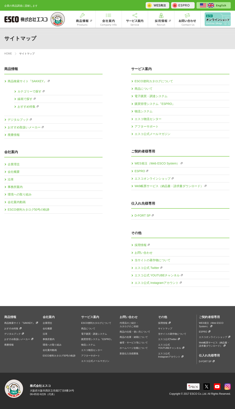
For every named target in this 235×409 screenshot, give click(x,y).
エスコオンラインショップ (216, 19)
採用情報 (161, 19)
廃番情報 (14, 134)
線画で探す (25, 99)
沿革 (11, 179)
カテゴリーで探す (29, 91)
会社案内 (108, 19)
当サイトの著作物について (152, 260)
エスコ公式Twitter (167, 339)
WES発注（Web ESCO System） (157, 163)
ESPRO (140, 171)
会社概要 (14, 171)
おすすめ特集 (26, 106)
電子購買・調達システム (151, 96)
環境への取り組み (20, 194)
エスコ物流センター (148, 119)
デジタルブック (18, 119)
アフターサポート (147, 126)
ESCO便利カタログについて (154, 81)
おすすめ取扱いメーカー (24, 127)
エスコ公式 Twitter (147, 268)
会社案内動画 (17, 202)
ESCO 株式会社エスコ (26, 19)
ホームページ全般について (134, 348)
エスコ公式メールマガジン (152, 134)
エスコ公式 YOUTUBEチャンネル (157, 275)
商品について (144, 88)
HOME (8, 53)
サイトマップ (165, 328)
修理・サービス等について (134, 342)
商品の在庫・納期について (134, 337)
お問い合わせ (187, 19)
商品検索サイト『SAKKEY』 (27, 81)
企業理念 (14, 164)
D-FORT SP (143, 215)
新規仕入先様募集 (129, 353)
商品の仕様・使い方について (135, 331)
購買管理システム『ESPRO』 (155, 104)
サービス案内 (135, 19)
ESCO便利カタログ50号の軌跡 (28, 209)
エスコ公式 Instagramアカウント (157, 282)
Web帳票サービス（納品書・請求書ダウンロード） (169, 186)
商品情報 (82, 19)
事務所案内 (15, 187)
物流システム (144, 111)
